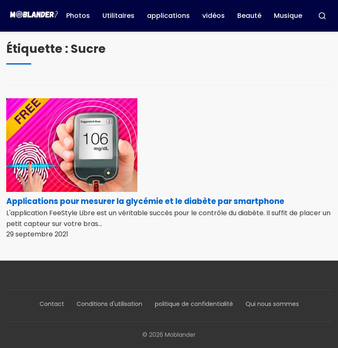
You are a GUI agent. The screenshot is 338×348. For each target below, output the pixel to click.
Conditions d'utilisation (109, 304)
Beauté (249, 15)
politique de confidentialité (194, 304)
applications (168, 15)
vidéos (213, 15)
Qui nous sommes (272, 304)
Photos (78, 15)
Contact (52, 304)
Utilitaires (118, 15)
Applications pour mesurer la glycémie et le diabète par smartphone (145, 201)
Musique (288, 15)
